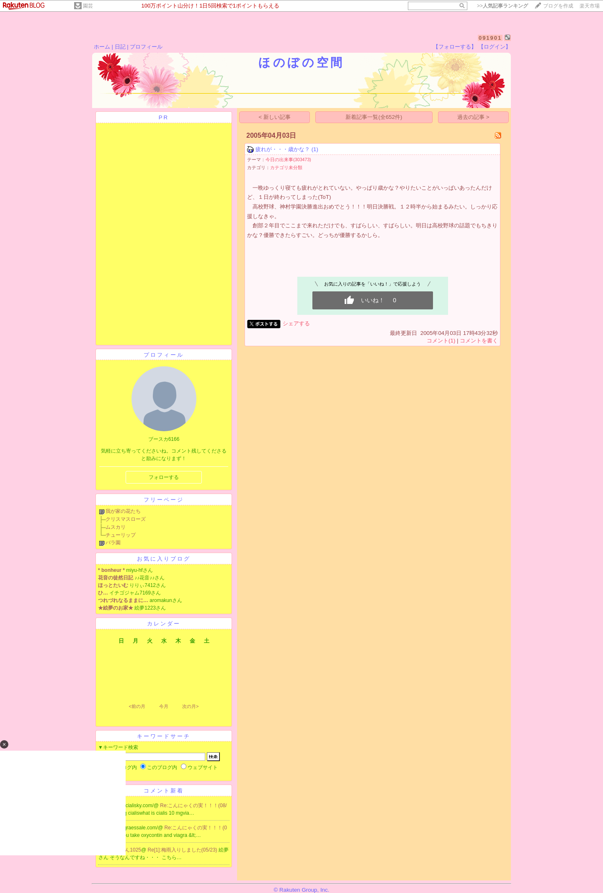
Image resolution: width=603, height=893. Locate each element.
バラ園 (113, 543)
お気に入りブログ (164, 559)
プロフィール (146, 47)
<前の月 (137, 706)
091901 (490, 38)
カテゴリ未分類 (286, 167)
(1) (315, 149)
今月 (163, 706)
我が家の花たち (123, 511)
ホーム (102, 47)
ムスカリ (116, 527)
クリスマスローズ (126, 519)
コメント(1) (441, 340)
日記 (120, 47)
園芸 (88, 6)
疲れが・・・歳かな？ (282, 149)
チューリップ (121, 535)
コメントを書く (479, 340)
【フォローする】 (455, 47)
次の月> (190, 706)
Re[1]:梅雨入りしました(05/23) (183, 850)
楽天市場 (590, 6)
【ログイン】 (494, 47)
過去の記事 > (473, 117)
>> (502, 6)
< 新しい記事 (275, 117)
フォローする (164, 477)
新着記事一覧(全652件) (373, 117)
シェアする (296, 323)
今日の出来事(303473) (288, 159)
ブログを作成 (558, 6)
